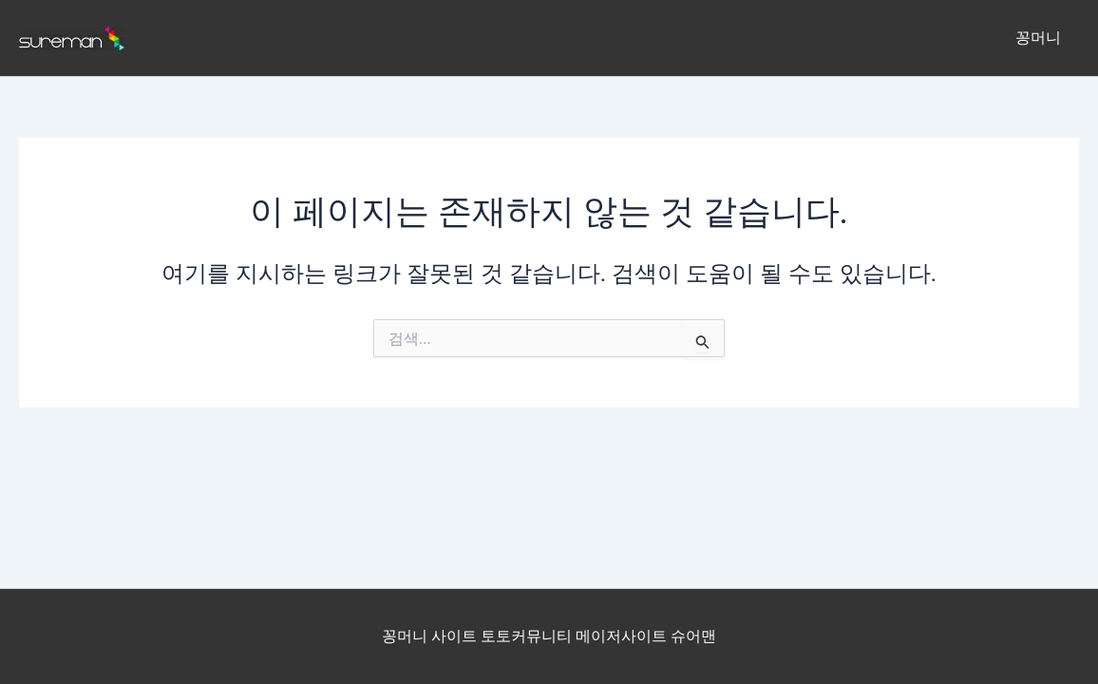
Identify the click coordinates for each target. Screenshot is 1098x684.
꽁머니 (1041, 37)
